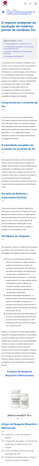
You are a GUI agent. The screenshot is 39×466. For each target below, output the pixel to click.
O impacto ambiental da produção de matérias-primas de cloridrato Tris (20, 13)
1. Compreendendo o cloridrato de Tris (17, 44)
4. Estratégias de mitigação (14, 56)
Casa (8, 10)
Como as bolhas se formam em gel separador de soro (19, 452)
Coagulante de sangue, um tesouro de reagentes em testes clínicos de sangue (21, 444)
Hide (19, 41)
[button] (17, 418)
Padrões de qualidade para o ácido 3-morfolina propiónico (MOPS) (21, 458)
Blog (14, 10)
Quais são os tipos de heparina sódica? (18, 436)
